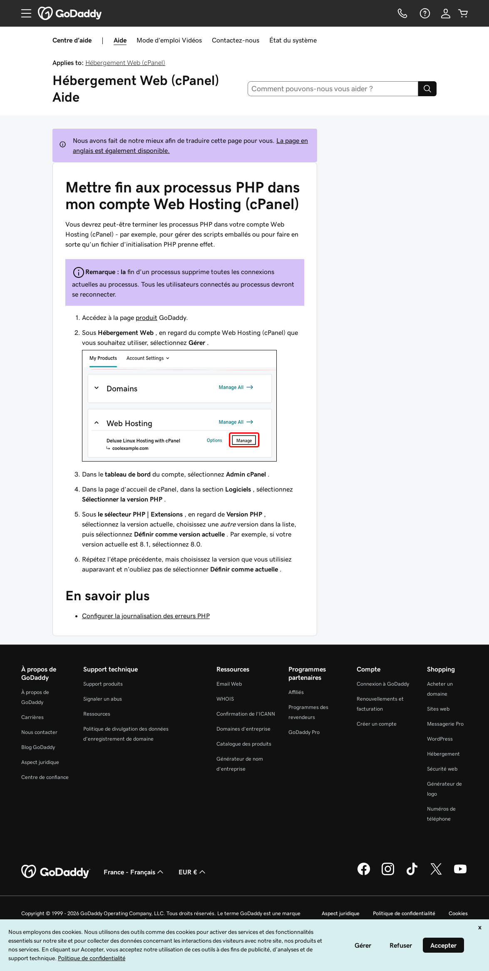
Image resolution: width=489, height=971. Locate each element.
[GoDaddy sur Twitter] (436, 874)
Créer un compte (377, 723)
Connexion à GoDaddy (383, 683)
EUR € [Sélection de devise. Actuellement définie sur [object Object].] (193, 872)
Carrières (32, 717)
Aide (120, 40)
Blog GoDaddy (38, 747)
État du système (293, 40)
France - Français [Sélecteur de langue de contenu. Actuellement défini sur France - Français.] (134, 872)
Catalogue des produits (243, 743)
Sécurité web (442, 768)
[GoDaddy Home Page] (55, 872)
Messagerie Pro (445, 723)
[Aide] (424, 13)
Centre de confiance (45, 777)
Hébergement (443, 753)
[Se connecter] (445, 13)
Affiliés (296, 692)
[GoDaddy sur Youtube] (460, 874)
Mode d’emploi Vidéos (169, 40)
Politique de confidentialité (404, 913)
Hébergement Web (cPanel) (125, 62)
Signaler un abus (102, 698)
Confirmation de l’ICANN (245, 713)
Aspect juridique (40, 762)
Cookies (458, 913)
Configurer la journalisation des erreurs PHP (146, 615)
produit (146, 317)
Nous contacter (39, 732)
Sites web (438, 708)
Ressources (96, 713)
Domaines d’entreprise (243, 728)
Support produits (103, 683)
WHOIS (225, 698)
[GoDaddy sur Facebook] (363, 874)
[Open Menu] (23, 13)
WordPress (440, 738)
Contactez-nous (235, 40)
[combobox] (333, 88)
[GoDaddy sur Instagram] (387, 874)
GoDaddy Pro (304, 732)
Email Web (229, 683)
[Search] (427, 88)
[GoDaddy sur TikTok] (412, 874)
